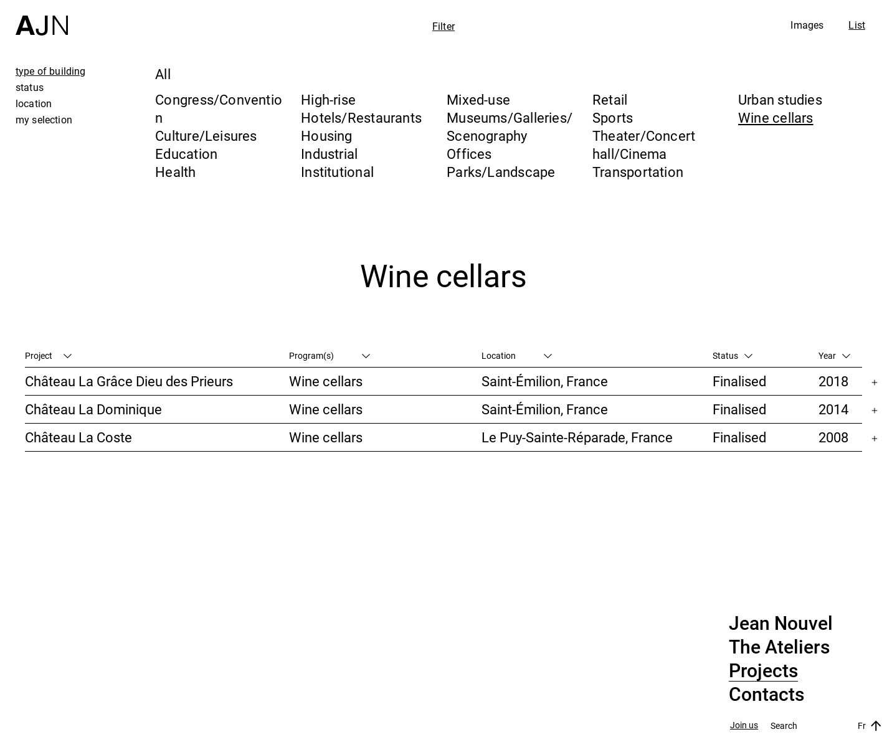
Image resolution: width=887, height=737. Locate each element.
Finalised (739, 381)
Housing (327, 135)
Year (834, 355)
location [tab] (34, 103)
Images (806, 25)
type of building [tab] (51, 71)
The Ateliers (779, 647)
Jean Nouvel (781, 623)
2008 (833, 437)
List (856, 25)
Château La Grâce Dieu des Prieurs (129, 381)
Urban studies (780, 99)
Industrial (329, 154)
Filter (443, 26)
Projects (763, 671)
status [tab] (30, 87)
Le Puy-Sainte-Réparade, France (577, 437)
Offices (469, 154)
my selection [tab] (44, 119)
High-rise (328, 99)
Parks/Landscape (501, 172)
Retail (609, 99)
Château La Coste (78, 437)
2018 (833, 381)
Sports (612, 117)
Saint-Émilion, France (544, 381)
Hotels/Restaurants (361, 117)
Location (516, 355)
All (163, 74)
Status (732, 355)
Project (48, 355)
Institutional (337, 172)
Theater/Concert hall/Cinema (643, 144)
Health (175, 172)
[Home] (42, 18)
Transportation (637, 172)
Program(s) (329, 355)
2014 (833, 409)
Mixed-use (478, 99)
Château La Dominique (93, 409)
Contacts (766, 694)
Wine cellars (775, 117)
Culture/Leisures (206, 135)
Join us (744, 725)
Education (186, 154)
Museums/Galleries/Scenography (509, 126)
